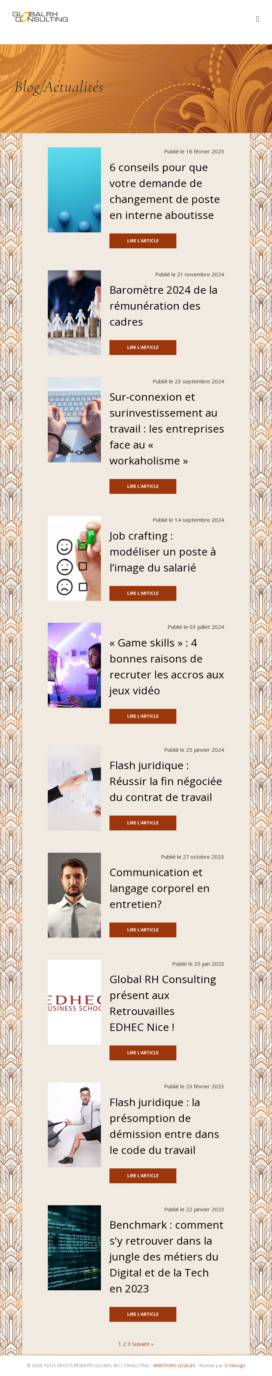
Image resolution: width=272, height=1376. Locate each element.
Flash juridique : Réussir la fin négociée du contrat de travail (165, 781)
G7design (235, 1366)
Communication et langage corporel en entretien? (159, 888)
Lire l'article (143, 241)
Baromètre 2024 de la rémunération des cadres (163, 305)
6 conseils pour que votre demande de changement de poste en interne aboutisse (164, 191)
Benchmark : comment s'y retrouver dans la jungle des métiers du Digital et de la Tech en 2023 (166, 1256)
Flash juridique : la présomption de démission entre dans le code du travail (164, 1126)
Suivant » (143, 1343)
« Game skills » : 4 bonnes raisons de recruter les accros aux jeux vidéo (166, 666)
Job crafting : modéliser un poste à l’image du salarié (162, 551)
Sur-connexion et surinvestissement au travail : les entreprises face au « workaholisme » (166, 428)
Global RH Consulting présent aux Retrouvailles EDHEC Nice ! (162, 1003)
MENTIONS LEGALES (174, 1366)
